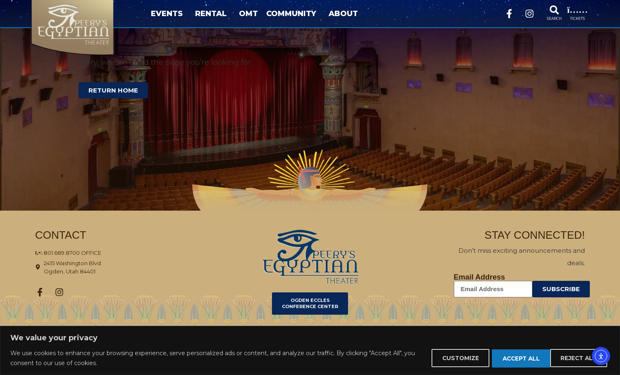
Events (169, 13)
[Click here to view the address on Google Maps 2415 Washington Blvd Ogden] (101, 267)
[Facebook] (509, 14)
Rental (213, 13)
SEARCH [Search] (554, 18)
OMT (248, 13)
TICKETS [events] (577, 18)
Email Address (479, 277)
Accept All (578, 358)
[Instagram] (529, 14)
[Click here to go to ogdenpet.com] (310, 257)
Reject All (512, 358)
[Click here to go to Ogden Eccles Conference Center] (310, 303)
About (345, 13)
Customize (448, 358)
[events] (577, 9)
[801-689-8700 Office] (101, 253)
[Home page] (86, 28)
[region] (310, 350)
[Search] (554, 9)
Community (293, 13)
